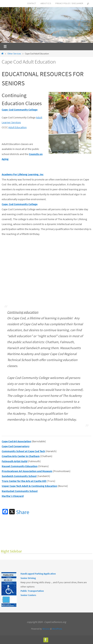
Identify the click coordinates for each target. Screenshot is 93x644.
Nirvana (46, 628)
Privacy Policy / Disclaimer (69, 3)
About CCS (46, 3)
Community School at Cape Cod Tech (23, 451)
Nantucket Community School (20, 491)
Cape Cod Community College (19, 109)
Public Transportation (32, 590)
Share (22, 512)
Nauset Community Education (19, 466)
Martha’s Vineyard (13, 496)
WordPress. (57, 628)
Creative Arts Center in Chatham (21, 456)
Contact (31, 3)
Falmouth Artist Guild (14, 461)
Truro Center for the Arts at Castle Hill (24, 481)
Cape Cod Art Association (16, 441)
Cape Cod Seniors (17, 12)
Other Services (14, 53)
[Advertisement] (47, 267)
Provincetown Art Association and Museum (27, 471)
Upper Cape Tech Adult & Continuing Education (29, 486)
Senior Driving (28, 578)
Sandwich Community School (19, 476)
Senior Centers (28, 595)
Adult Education (17, 127)
